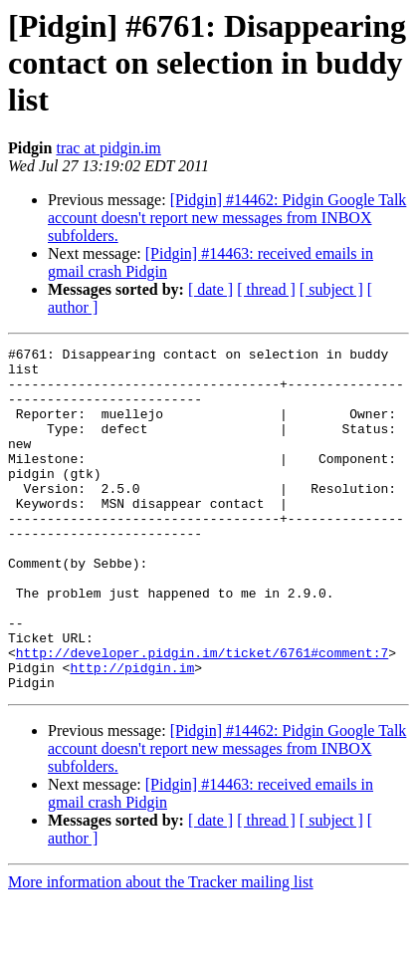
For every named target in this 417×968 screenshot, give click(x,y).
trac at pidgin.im (108, 147)
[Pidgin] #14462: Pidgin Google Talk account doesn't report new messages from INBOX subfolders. (227, 217)
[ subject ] (331, 289)
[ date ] (210, 289)
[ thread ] (266, 289)
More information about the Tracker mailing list (160, 950)
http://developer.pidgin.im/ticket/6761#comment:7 (202, 715)
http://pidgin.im (132, 733)
